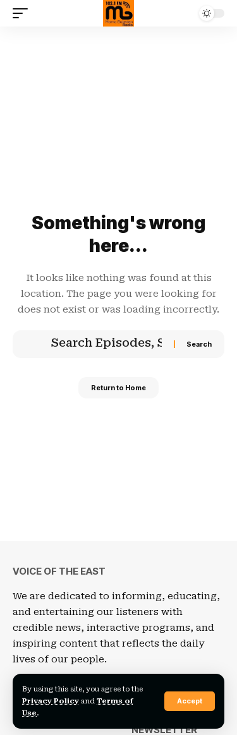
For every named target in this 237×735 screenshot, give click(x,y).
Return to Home (118, 387)
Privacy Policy (50, 701)
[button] (189, 701)
